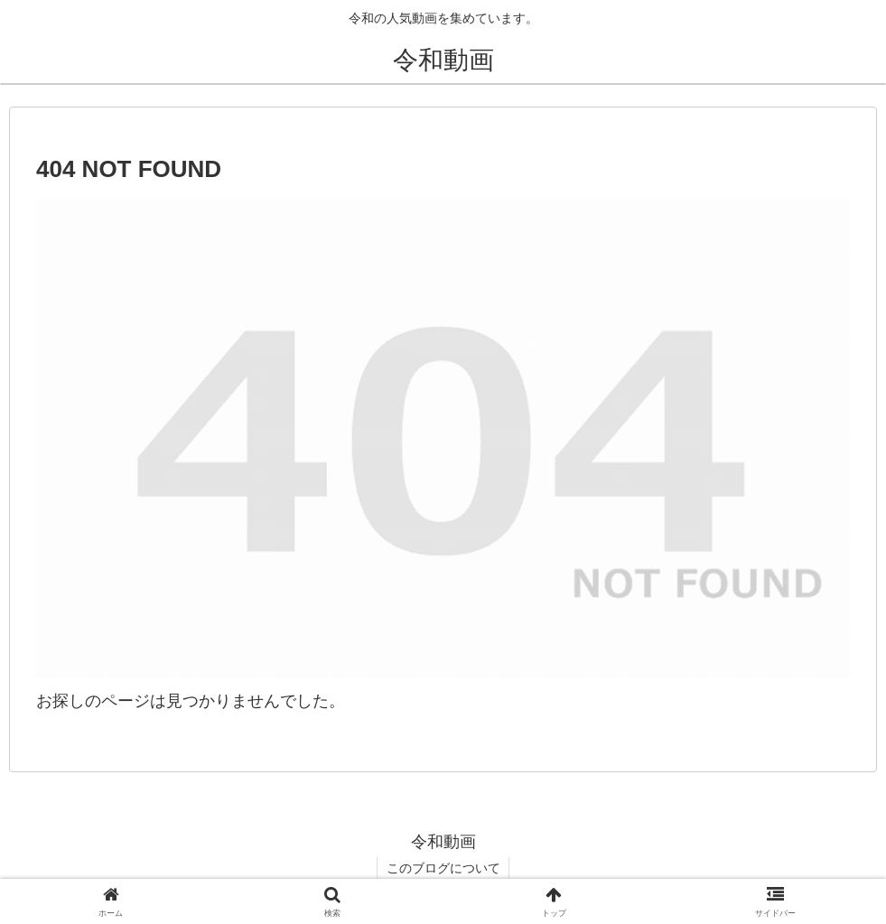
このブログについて (443, 868)
